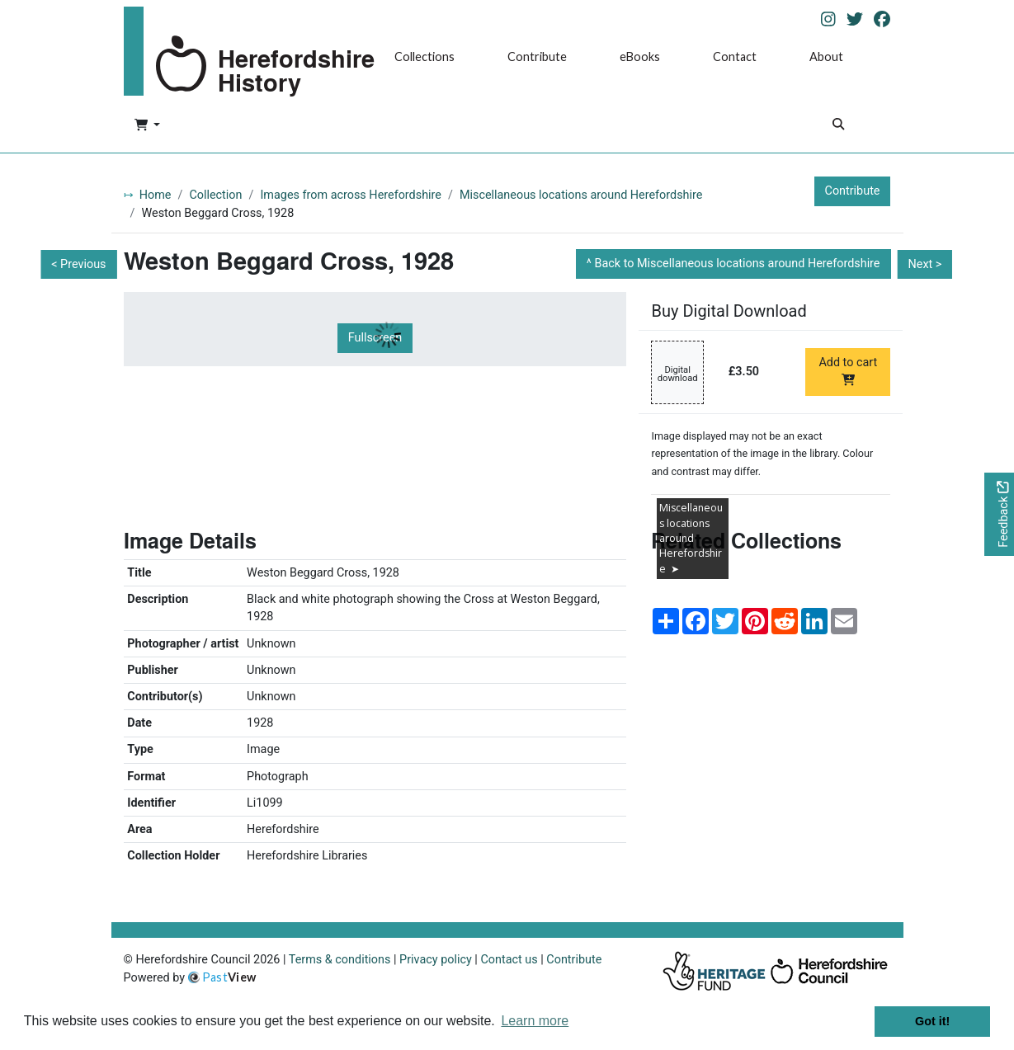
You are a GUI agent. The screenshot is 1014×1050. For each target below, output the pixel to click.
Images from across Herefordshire (350, 195)
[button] (147, 126)
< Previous (78, 264)
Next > (924, 264)
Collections (424, 56)
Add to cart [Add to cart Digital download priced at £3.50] (847, 370)
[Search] (838, 126)
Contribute (537, 56)
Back (737, 264)
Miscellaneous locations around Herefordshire (581, 195)
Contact (735, 56)
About (826, 56)
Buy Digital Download (728, 311)
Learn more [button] (534, 1021)
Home (155, 195)
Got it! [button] (932, 1021)
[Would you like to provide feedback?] (999, 514)
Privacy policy (435, 960)
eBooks (640, 56)
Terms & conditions (340, 960)
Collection (215, 195)
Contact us (508, 960)
